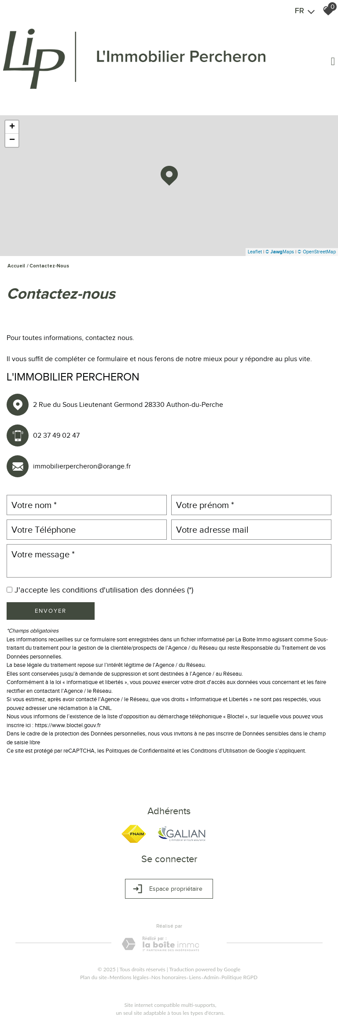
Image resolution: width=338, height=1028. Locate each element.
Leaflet (255, 251)
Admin (211, 977)
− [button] (12, 140)
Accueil (16, 265)
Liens (195, 977)
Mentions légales (129, 977)
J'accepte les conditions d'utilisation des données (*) (104, 589)
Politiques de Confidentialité (140, 750)
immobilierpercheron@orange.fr (82, 466)
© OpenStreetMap (317, 251)
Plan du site (93, 977)
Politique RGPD (239, 977)
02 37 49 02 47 (56, 435)
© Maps (279, 251)
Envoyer (50, 610)
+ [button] (12, 127)
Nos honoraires (169, 977)
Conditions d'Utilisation (219, 750)
